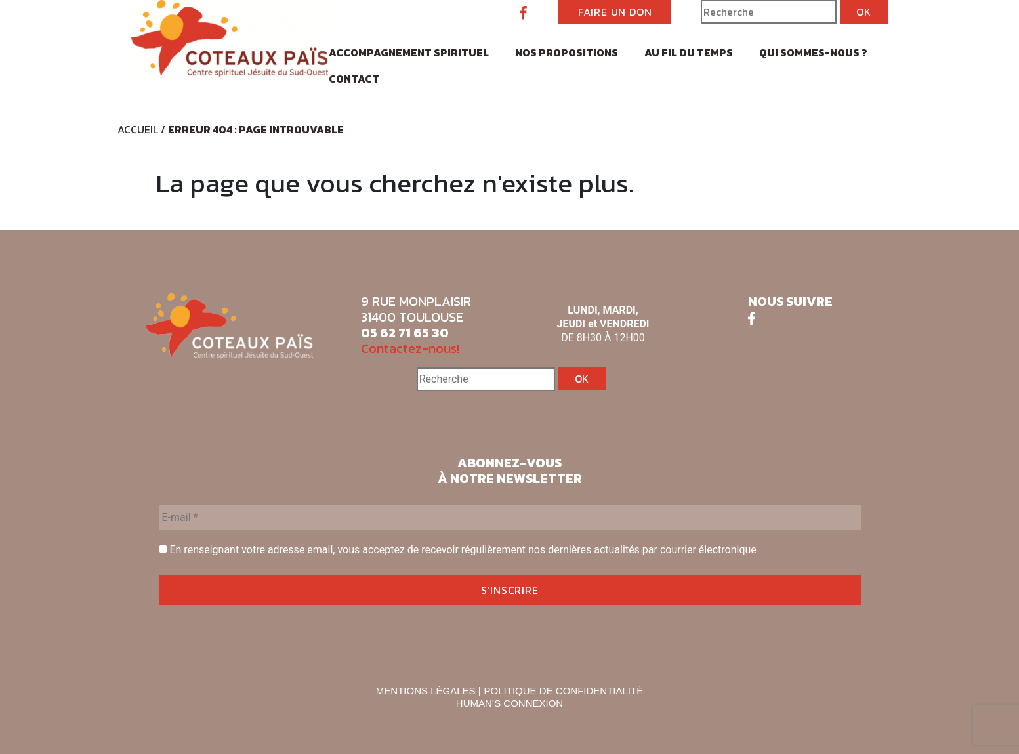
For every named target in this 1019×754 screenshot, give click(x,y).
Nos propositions (566, 52)
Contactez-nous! (410, 348)
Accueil (137, 129)
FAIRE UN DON (615, 12)
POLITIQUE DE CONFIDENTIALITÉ (564, 690)
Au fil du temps (688, 52)
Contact (354, 79)
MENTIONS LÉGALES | (428, 690)
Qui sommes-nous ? (813, 52)
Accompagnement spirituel (409, 52)
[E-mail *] (510, 517)
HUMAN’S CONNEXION (509, 703)
